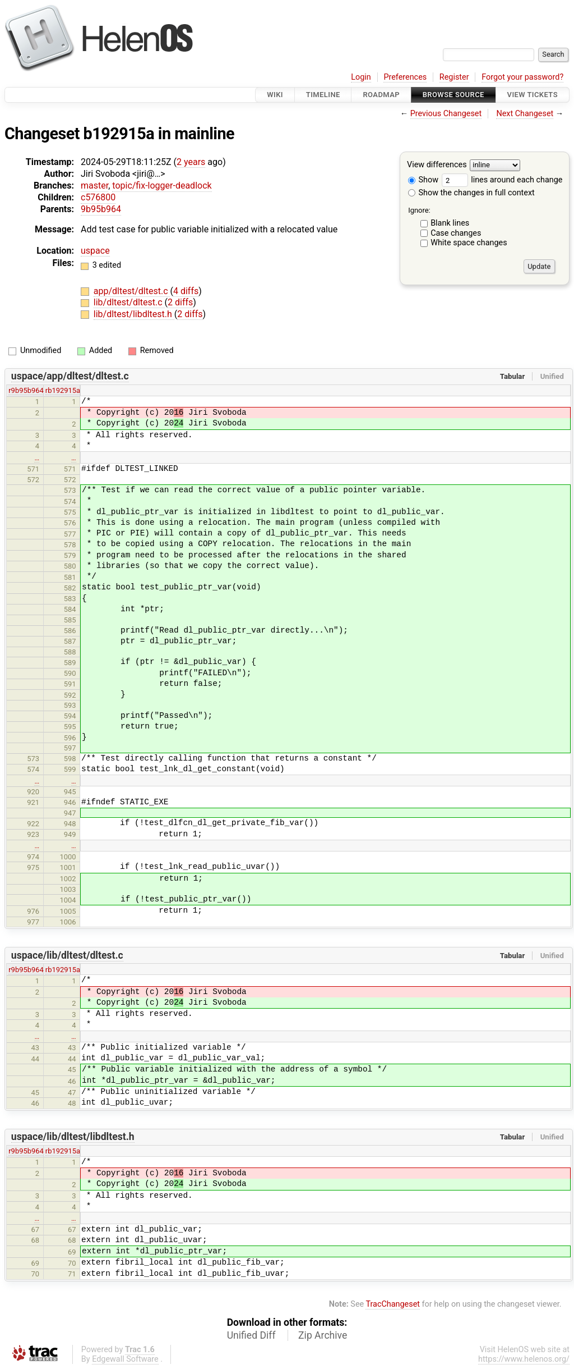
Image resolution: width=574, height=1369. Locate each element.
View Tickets (532, 94)
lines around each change (502, 180)
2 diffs (180, 302)
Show (423, 180)
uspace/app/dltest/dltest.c (70, 376)
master (94, 185)
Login (361, 77)
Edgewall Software (125, 1359)
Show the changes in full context (471, 193)
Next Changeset (524, 113)
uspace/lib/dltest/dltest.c (67, 955)
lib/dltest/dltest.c (129, 302)
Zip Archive (322, 1335)
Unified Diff (251, 1335)
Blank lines (449, 223)
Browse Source (453, 94)
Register (454, 77)
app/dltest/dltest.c (132, 291)
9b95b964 (101, 209)
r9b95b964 (26, 390)
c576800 (98, 197)
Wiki (275, 94)
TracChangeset (392, 1304)
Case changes (455, 233)
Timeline (323, 94)
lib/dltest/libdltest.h (134, 314)
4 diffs (185, 291)
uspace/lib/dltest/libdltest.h (73, 1136)
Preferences (405, 77)
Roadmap (381, 94)
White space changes (468, 243)
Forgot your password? (522, 77)
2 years (191, 162)
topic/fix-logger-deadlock (161, 185)
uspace (95, 250)
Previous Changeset (446, 113)
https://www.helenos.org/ (524, 1359)
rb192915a (62, 390)
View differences (437, 165)
